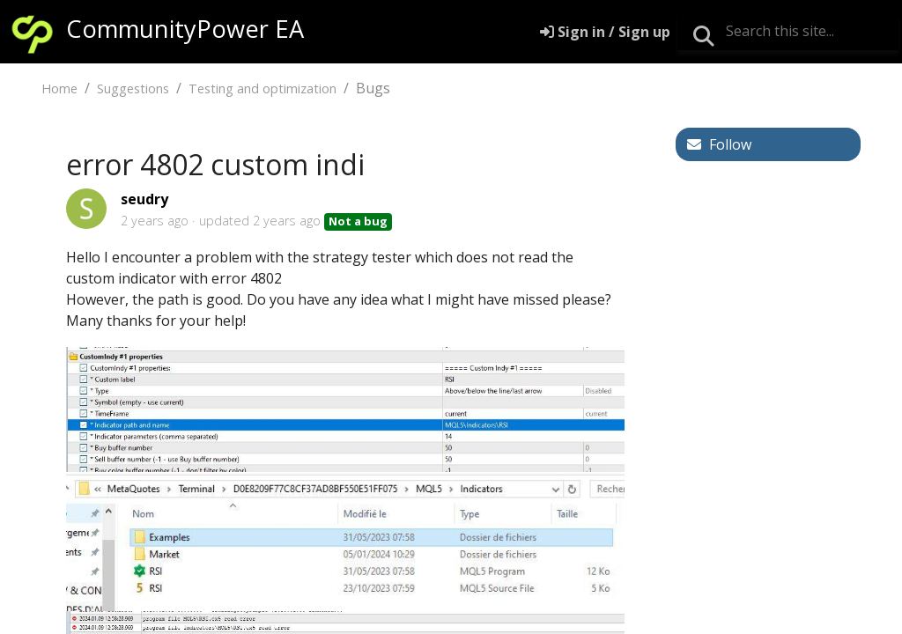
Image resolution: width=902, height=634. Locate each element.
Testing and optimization (262, 88)
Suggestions (133, 88)
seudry (144, 199)
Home (59, 88)
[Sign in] (605, 31)
